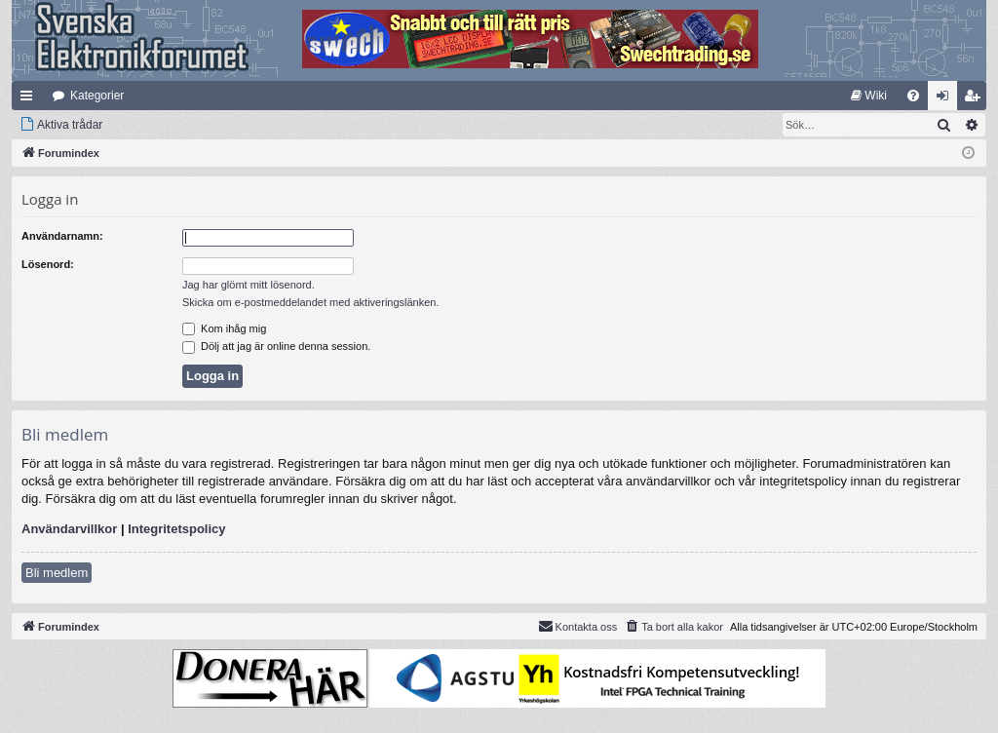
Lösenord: (47, 264)
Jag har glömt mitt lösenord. (248, 284)
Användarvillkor (69, 528)
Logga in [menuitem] (947, 99)
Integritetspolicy (176, 528)
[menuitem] (869, 95)
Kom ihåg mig (224, 328)
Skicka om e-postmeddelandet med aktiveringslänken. (311, 302)
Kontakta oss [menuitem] (578, 626)
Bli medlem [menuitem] (976, 99)
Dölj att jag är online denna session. (276, 346)
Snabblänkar (30, 99)
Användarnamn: (62, 236)
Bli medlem (56, 572)
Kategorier (97, 95)
